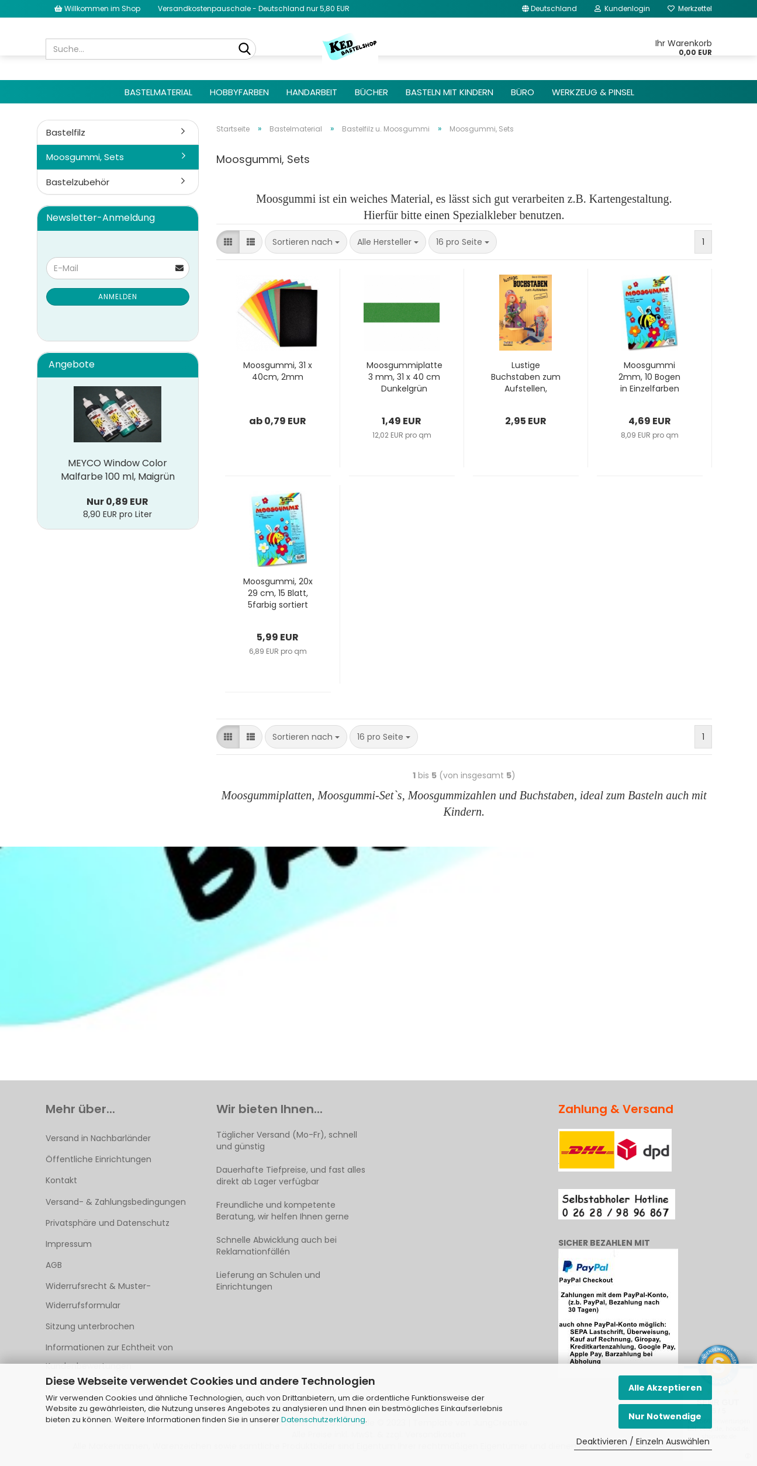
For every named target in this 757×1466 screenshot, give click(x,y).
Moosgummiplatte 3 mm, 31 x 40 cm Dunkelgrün (405, 376)
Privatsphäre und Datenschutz (108, 1223)
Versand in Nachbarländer (98, 1138)
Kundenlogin (622, 8)
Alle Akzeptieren (665, 1388)
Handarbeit (311, 92)
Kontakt (61, 1180)
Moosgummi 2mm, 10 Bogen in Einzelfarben (649, 376)
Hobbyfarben (239, 92)
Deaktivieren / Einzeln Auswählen (643, 1441)
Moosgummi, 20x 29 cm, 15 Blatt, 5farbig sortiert (278, 593)
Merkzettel (690, 8)
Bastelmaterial (158, 92)
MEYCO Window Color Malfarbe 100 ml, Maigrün (118, 469)
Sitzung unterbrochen (90, 1326)
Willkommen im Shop (97, 8)
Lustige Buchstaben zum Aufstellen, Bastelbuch (526, 376)
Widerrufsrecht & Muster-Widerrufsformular (98, 1295)
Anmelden (117, 296)
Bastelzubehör (77, 182)
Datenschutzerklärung (323, 1419)
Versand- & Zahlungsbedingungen (116, 1202)
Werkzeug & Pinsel (593, 92)
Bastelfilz (65, 132)
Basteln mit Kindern (449, 92)
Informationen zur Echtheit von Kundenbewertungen (109, 1357)
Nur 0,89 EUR (117, 501)
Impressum (69, 1244)
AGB (54, 1265)
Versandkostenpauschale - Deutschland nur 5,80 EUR (254, 8)
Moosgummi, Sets (85, 157)
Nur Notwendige (664, 1416)
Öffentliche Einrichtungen (98, 1159)
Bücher (371, 92)
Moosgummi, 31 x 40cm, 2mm (277, 371)
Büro (522, 92)
